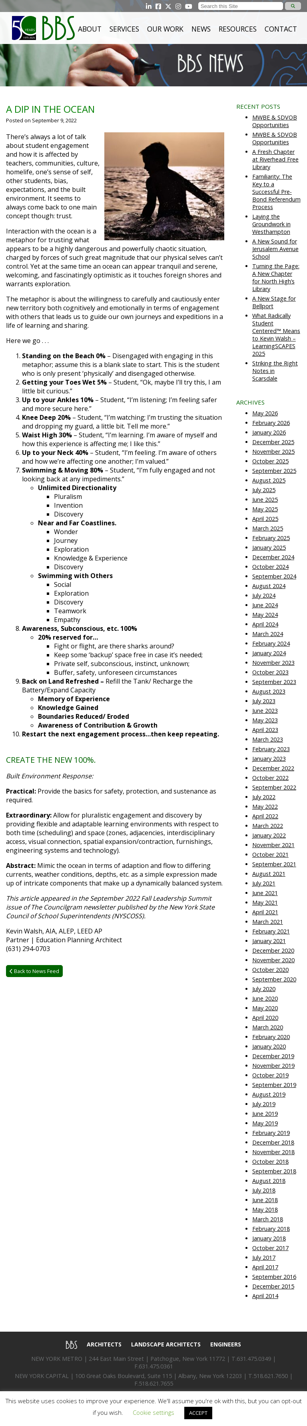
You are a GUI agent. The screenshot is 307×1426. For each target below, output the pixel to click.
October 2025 (270, 461)
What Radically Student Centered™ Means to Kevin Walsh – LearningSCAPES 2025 (276, 334)
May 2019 (265, 1123)
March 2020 (267, 1027)
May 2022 (265, 806)
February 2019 (271, 1133)
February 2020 (271, 1037)
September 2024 (274, 576)
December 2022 (273, 768)
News (201, 29)
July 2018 (263, 1190)
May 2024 (265, 614)
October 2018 (270, 1161)
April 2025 (265, 519)
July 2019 (263, 1104)
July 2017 (263, 1257)
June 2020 (265, 998)
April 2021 (265, 912)
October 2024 (270, 566)
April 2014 (265, 1296)
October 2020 (270, 969)
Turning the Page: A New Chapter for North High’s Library (275, 277)
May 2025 (265, 509)
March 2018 (267, 1219)
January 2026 (269, 432)
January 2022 (269, 835)
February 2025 (271, 538)
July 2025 (263, 490)
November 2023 (273, 662)
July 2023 (263, 701)
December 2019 (273, 1056)
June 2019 (265, 1113)
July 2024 (263, 595)
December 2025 (273, 442)
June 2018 (265, 1200)
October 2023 (270, 672)
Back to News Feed (34, 971)
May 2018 (265, 1209)
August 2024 (268, 586)
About (90, 29)
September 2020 (274, 979)
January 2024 (269, 653)
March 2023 (267, 739)
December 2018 (273, 1142)
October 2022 (270, 778)
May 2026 (265, 413)
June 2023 (265, 710)
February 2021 (271, 931)
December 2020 (273, 950)
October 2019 (270, 1075)
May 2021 (265, 902)
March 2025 (267, 528)
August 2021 (268, 874)
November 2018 (273, 1152)
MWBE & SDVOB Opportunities (274, 121)
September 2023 (274, 682)
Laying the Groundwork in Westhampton (271, 224)
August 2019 (268, 1094)
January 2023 (269, 758)
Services (124, 29)
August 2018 (268, 1181)
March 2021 (267, 921)
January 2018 (269, 1238)
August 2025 (268, 480)
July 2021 (263, 883)
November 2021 (273, 845)
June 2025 (265, 499)
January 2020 (269, 1046)
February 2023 (271, 749)
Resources (238, 29)
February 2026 (271, 423)
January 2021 (269, 941)
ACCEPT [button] (198, 1412)
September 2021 (274, 864)
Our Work (165, 29)
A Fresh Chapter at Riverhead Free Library (275, 159)
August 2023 (268, 691)
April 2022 (265, 816)
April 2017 (265, 1267)
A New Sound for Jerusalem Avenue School (275, 248)
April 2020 (265, 1017)
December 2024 (273, 557)
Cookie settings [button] (153, 1412)
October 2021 (270, 854)
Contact (281, 29)
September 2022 (274, 787)
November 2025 (273, 451)
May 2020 (265, 1008)
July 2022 (263, 797)
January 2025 (269, 547)
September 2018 (274, 1171)
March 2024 (267, 634)
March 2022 (267, 826)
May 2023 (265, 720)
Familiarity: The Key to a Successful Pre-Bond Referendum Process (276, 192)
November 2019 (273, 1065)
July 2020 (263, 989)
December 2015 (273, 1286)
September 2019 (274, 1085)
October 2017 (270, 1248)
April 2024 (265, 624)
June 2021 (265, 893)
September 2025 (274, 471)
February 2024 (271, 643)
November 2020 (273, 960)
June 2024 (265, 605)
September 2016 (274, 1276)
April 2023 (265, 730)
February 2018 (271, 1229)
